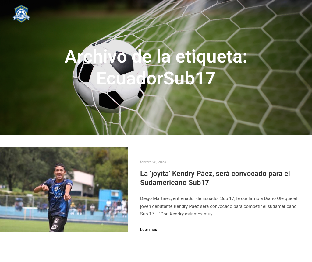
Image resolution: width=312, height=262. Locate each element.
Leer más (148, 229)
